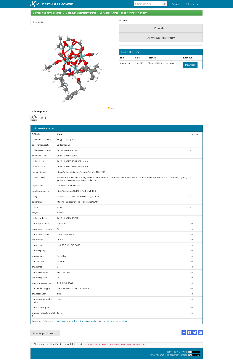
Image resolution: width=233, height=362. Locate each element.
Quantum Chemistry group (81, 12)
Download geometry (161, 38)
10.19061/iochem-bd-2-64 (114, 321)
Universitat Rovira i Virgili (47, 12)
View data (160, 28)
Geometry (39, 22)
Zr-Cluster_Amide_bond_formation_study (123, 12)
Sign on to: (193, 4)
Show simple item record (45, 333)
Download (190, 64)
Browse (176, 4)
